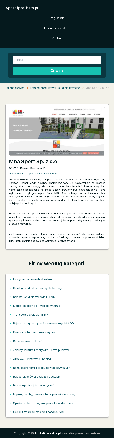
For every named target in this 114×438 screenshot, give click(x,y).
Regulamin (57, 18)
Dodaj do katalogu (57, 28)
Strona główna (14, 88)
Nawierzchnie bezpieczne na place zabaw (33, 173)
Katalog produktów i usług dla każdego (55, 88)
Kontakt (57, 38)
